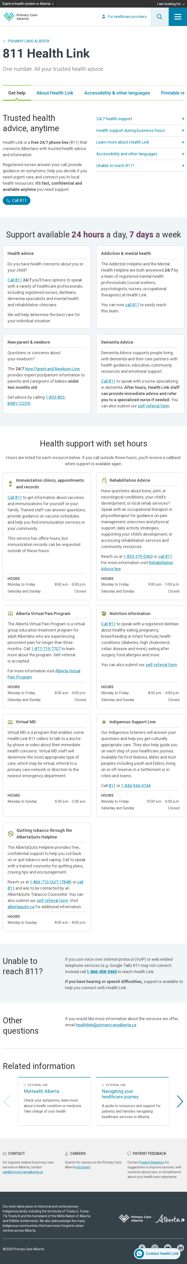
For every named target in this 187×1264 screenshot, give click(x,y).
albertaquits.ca (21, 906)
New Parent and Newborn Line (52, 368)
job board (83, 1167)
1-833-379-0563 (138, 556)
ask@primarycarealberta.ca (23, 1172)
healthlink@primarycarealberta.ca (106, 1024)
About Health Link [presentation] (54, 93)
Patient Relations (152, 1162)
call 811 (132, 304)
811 (112, 785)
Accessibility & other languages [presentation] (117, 93)
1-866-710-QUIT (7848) (51, 882)
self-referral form (153, 406)
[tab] (17, 93)
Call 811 (17, 200)
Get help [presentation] (16, 93)
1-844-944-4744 (135, 785)
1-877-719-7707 (45, 648)
